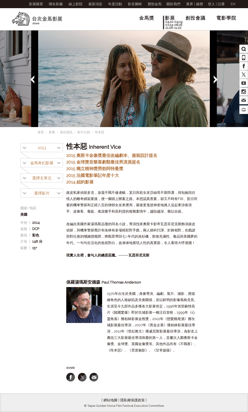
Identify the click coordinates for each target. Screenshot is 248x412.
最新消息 (95, 4)
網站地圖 (110, 400)
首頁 (41, 132)
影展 (52, 132)
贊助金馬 (155, 4)
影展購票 (36, 4)
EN (233, 4)
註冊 (221, 4)
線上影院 (76, 4)
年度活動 (115, 4)
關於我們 (173, 4)
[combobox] (41, 147)
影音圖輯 (135, 4)
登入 (211, 4)
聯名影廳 (56, 4)
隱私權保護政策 (132, 400)
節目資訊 (66, 132)
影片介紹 (84, 132)
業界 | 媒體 (194, 4)
